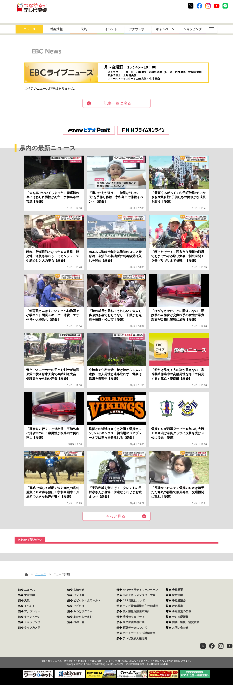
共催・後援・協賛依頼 (185, 622)
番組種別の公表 (181, 611)
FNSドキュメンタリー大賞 (139, 595)
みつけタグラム (82, 611)
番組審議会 (179, 600)
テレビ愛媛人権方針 (135, 638)
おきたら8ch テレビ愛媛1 (31, 8)
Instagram (208, 6)
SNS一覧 (78, 622)
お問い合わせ (180, 627)
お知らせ (78, 589)
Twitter (191, 6)
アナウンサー (138, 29)
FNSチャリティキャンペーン (140, 589)
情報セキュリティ (133, 616)
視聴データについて (135, 627)
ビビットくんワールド (87, 600)
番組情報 (56, 29)
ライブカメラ (32, 627)
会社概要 (177, 589)
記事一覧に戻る (117, 103)
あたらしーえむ (82, 616)
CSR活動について (134, 600)
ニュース (29, 29)
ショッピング (192, 29)
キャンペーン (165, 29)
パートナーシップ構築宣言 (139, 632)
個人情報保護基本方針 (136, 611)
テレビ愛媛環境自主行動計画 (140, 605)
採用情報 (177, 595)
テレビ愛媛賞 (180, 616)
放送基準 (177, 605)
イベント (111, 29)
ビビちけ (78, 605)
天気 (84, 29)
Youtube (217, 6)
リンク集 (78, 595)
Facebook (199, 6)
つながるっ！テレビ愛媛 (116, 654)
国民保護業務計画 (133, 622)
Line (225, 6)
